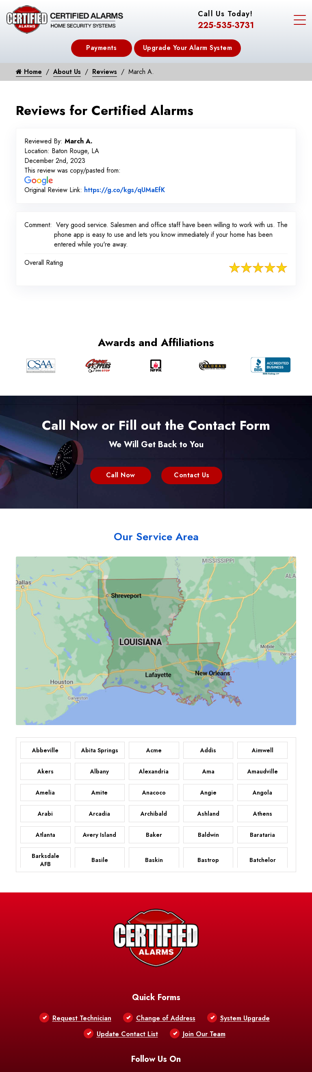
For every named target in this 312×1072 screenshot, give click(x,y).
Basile (99, 860)
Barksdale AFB (45, 860)
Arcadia (99, 814)
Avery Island (99, 835)
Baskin (154, 860)
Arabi (45, 814)
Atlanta (45, 835)
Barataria (262, 835)
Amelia (45, 792)
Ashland (208, 814)
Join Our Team (204, 1034)
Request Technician (81, 1018)
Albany (99, 771)
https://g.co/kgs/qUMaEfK (124, 190)
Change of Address (165, 1018)
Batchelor (262, 860)
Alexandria (154, 771)
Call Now (120, 475)
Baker (154, 835)
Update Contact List (127, 1034)
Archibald (154, 814)
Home (29, 71)
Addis (208, 750)
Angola (262, 792)
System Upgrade (245, 1018)
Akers (45, 771)
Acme (154, 750)
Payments (101, 47)
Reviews (104, 71)
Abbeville (45, 750)
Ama (208, 771)
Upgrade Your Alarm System (187, 47)
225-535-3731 (226, 25)
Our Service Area (156, 536)
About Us (67, 71)
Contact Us (191, 475)
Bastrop (208, 860)
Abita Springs (99, 750)
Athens (262, 814)
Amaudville (262, 771)
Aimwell (262, 750)
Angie (208, 792)
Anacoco (154, 792)
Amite (99, 792)
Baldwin (208, 835)
